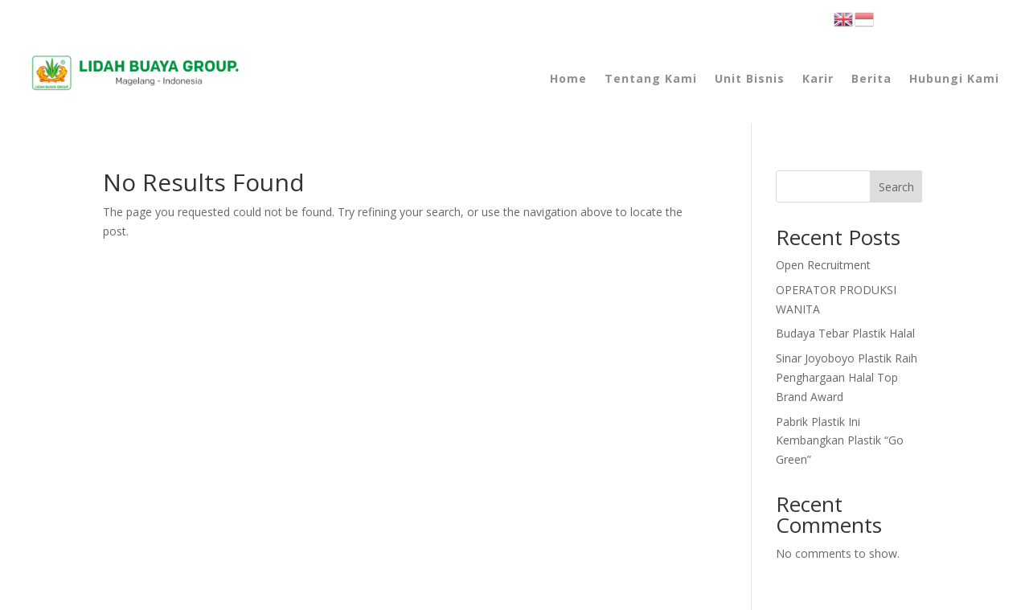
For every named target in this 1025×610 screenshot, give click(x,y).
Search (896, 186)
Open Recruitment (823, 264)
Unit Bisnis (750, 78)
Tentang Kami (651, 78)
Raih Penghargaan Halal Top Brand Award (846, 377)
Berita (871, 78)
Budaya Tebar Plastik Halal (845, 333)
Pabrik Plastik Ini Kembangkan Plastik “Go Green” (840, 441)
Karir (818, 78)
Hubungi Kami (954, 78)
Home (568, 78)
